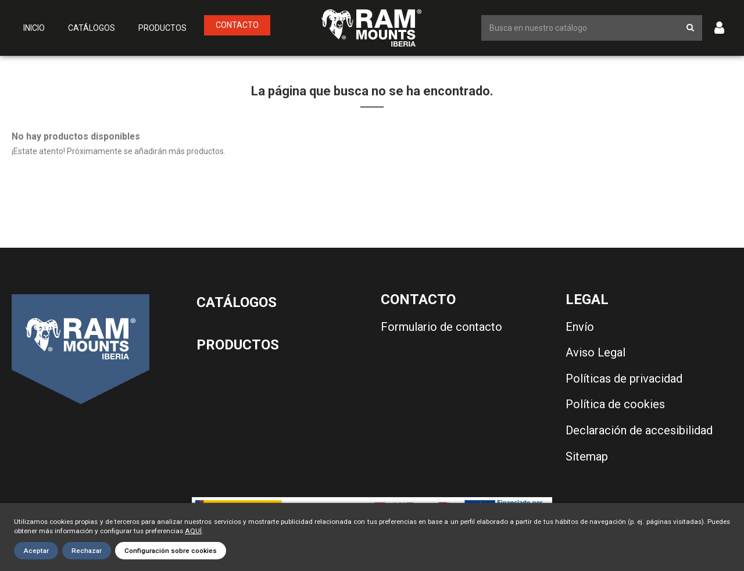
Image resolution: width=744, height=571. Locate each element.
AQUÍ (193, 531)
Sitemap (587, 456)
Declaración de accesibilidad (639, 430)
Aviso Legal (595, 352)
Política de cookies (615, 404)
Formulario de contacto (441, 327)
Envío (580, 327)
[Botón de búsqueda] (690, 27)
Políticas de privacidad (624, 379)
